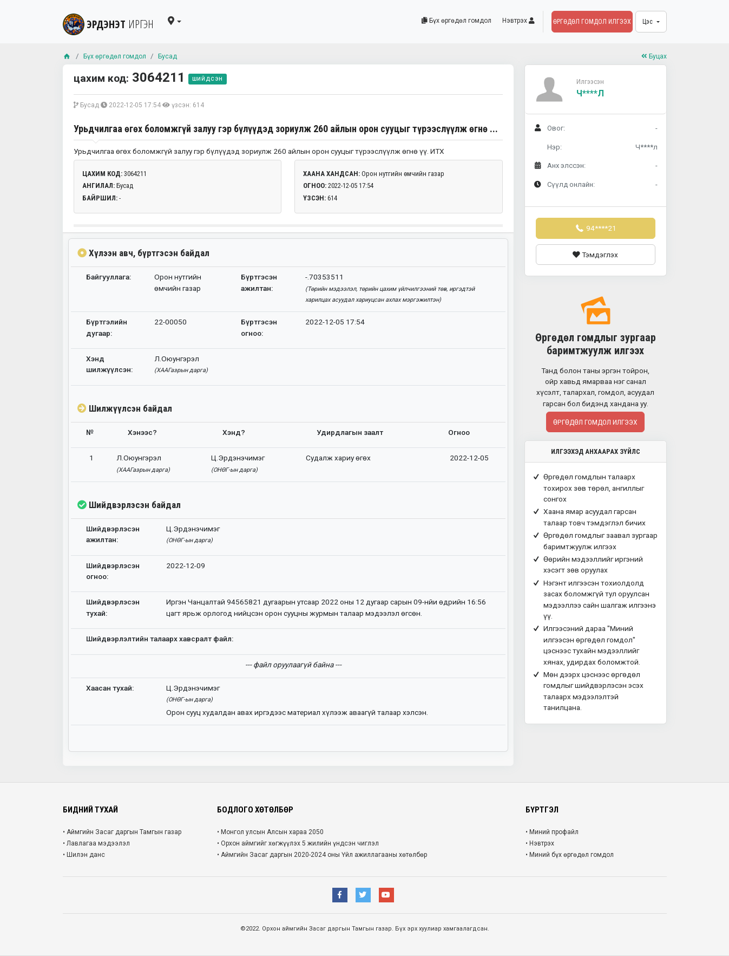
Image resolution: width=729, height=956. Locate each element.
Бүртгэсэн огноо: (259, 327)
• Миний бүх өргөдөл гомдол (570, 855)
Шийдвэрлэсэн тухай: (113, 607)
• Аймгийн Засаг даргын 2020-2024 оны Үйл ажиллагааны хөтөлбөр (322, 855)
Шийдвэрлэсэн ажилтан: (113, 534)
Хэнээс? (142, 432)
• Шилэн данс (84, 855)
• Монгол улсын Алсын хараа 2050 (270, 832)
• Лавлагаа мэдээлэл (96, 843)
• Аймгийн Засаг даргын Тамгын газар (122, 832)
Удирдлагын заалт (350, 432)
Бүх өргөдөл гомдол (456, 20)
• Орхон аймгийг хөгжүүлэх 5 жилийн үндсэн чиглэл (298, 843)
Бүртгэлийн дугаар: (106, 327)
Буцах (653, 55)
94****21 (595, 228)
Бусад (178, 55)
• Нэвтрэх (540, 843)
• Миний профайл (552, 832)
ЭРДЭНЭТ (112, 21)
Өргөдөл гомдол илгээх (592, 21)
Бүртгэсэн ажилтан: (259, 282)
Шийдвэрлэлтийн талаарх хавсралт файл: (159, 638)
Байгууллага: (108, 276)
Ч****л (590, 93)
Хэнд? (233, 432)
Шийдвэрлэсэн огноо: (113, 571)
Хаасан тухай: (110, 688)
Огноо (459, 432)
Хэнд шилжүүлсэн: (109, 364)
